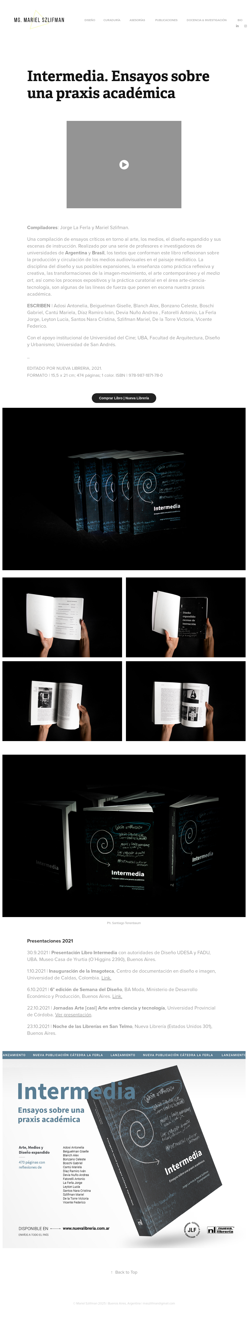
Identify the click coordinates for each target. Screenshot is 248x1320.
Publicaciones (166, 20)
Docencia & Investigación (207, 20)
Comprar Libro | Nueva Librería (124, 398)
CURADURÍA (111, 20)
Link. (106, 977)
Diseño (90, 20)
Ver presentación (73, 1014)
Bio (240, 20)
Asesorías (137, 20)
